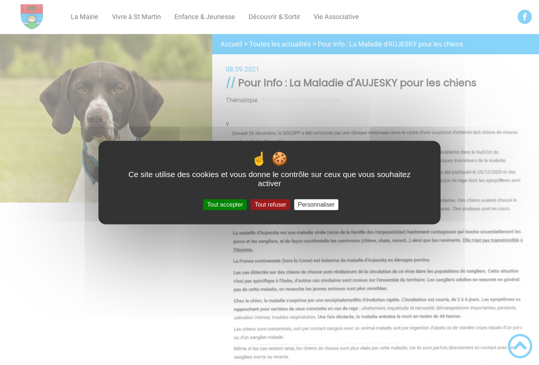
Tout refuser (270, 204)
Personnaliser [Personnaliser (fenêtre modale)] (316, 204)
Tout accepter (225, 204)
